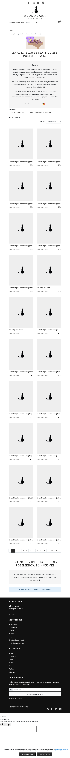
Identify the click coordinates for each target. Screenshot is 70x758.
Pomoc (11, 634)
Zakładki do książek (43, 112)
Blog (10, 637)
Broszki (12, 112)
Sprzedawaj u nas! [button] (16, 22)
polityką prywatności (61, 749)
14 (56, 551)
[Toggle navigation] (11, 30)
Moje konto (13, 624)
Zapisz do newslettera (35, 694)
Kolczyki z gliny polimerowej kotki (21, 288)
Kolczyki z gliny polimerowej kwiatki (49, 330)
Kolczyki (21, 112)
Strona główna (13, 34)
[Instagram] (34, 3)
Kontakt (12, 614)
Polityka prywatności (16, 643)
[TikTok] (43, 3)
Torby (11, 660)
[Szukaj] (37, 22)
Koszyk (11, 631)
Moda (11, 653)
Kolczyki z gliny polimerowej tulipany (49, 372)
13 (52, 551)
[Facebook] (29, 3)
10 (44, 551)
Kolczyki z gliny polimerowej (47, 456)
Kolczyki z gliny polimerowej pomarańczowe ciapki (49, 204)
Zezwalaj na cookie (27, 754)
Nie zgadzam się (45, 754)
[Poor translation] (7, 724)
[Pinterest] (38, 3)
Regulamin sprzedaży (17, 640)
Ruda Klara (35, 14)
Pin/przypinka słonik (44, 288)
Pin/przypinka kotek (16, 330)
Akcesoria (12, 657)
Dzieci (11, 663)
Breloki (30, 112)
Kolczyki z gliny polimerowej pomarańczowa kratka (21, 162)
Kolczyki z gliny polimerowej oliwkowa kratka (49, 498)
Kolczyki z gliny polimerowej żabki (21, 372)
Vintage (11, 669)
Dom (10, 666)
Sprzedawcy (13, 628)
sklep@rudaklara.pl (16, 609)
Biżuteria (12, 672)
